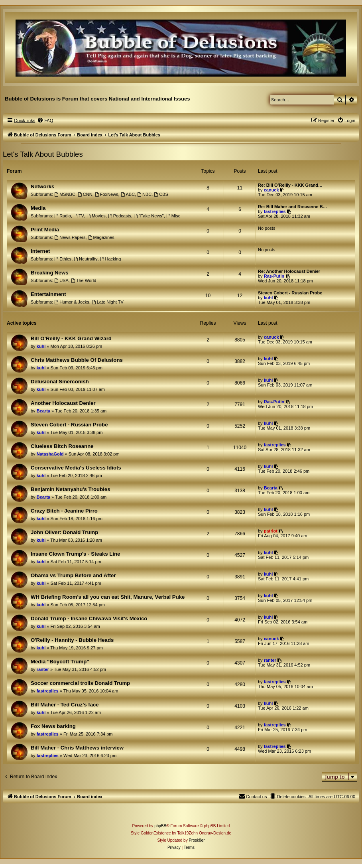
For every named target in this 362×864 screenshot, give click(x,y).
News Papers (69, 237)
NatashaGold (50, 454)
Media (38, 208)
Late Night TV (108, 302)
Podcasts (119, 215)
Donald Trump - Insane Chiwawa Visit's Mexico (89, 618)
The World (83, 280)
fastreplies (275, 211)
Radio (62, 215)
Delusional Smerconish (60, 382)
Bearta (43, 410)
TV (78, 215)
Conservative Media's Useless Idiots (76, 468)
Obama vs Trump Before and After (73, 575)
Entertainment (48, 294)
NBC (144, 194)
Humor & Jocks (71, 302)
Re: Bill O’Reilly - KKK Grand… (290, 185)
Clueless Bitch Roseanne (62, 446)
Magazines (101, 237)
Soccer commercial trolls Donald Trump (80, 683)
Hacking (110, 258)
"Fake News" (149, 215)
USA (61, 280)
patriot (270, 531)
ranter (43, 669)
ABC (128, 194)
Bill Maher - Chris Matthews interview (77, 748)
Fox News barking (53, 726)
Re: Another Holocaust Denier (289, 271)
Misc (173, 215)
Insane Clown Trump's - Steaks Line (75, 554)
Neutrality (85, 258)
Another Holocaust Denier (63, 403)
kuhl (268, 297)
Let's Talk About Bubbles (43, 154)
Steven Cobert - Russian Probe (290, 292)
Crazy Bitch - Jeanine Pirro (64, 511)
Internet (40, 251)
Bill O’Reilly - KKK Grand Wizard (71, 338)
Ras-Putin (274, 276)
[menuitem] (45, 120)
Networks (42, 186)
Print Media (45, 230)
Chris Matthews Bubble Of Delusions (77, 360)
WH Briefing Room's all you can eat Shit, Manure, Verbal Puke (108, 597)
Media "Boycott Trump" (60, 662)
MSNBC (64, 194)
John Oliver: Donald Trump (64, 532)
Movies (96, 215)
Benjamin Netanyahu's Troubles (70, 489)
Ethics (62, 258)
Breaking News (50, 273)
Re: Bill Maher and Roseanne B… (292, 206)
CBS (161, 194)
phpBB (160, 826)
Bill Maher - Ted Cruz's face (65, 705)
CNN (85, 194)
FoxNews (106, 194)
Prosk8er (197, 840)
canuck (271, 189)
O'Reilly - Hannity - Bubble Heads (72, 640)
